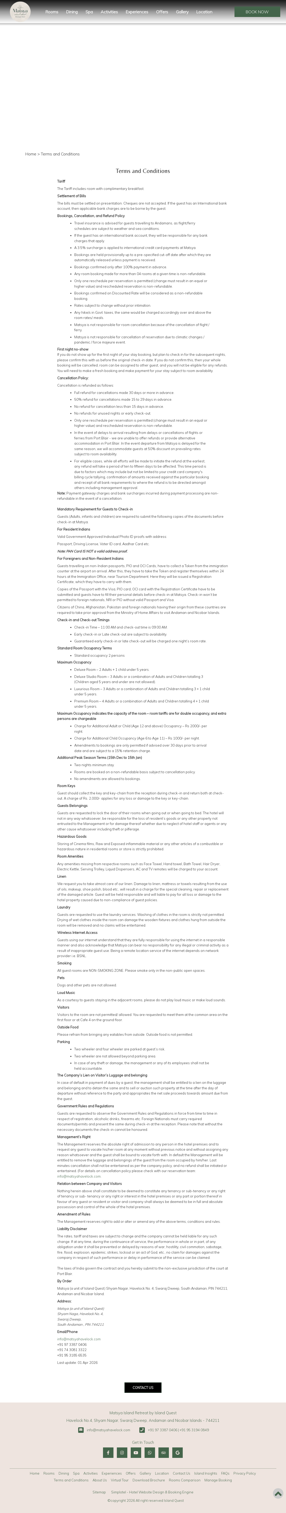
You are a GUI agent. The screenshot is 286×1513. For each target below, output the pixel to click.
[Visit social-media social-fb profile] (108, 1452)
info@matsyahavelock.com (79, 1176)
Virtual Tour (120, 1480)
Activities (109, 11)
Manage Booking (218, 1480)
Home (30, 154)
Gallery (182, 11)
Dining (72, 11)
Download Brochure (149, 1480)
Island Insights (205, 1473)
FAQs (225, 1473)
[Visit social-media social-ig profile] (122, 1452)
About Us (100, 1480)
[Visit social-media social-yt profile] (136, 1452)
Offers (162, 11)
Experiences (137, 11)
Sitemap (99, 1492)
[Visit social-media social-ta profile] (163, 1452)
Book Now (257, 11)
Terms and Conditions (71, 1480)
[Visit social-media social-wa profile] (150, 1452)
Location (204, 11)
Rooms (51, 11)
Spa (89, 11)
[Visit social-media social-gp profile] (177, 1452)
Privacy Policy (244, 1473)
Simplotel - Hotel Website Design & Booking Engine (152, 1492)
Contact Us (181, 1473)
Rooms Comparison (185, 1480)
